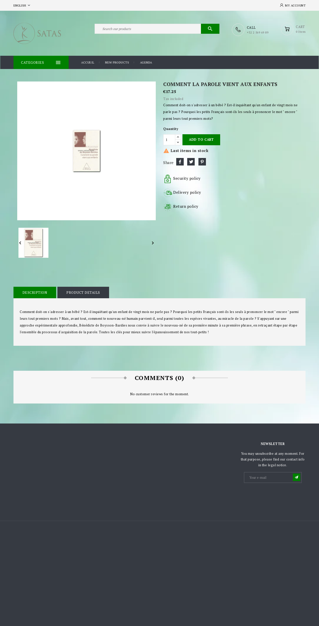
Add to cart (201, 139)
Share (180, 161)
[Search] (157, 29)
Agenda (146, 62)
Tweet (191, 161)
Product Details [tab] (83, 292)
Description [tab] (34, 292)
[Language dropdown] (22, 5)
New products (117, 62)
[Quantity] (169, 139)
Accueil (87, 62)
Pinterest (202, 161)
